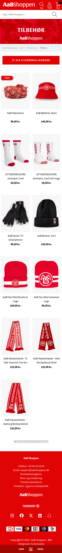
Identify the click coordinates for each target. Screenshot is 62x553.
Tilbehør (43, 48)
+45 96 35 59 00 (36, 466)
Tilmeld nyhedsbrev (31, 482)
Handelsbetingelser (31, 474)
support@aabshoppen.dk (34, 470)
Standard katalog (9, 48)
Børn (22, 48)
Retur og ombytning (31, 478)
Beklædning (32, 48)
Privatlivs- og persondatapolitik (31, 486)
